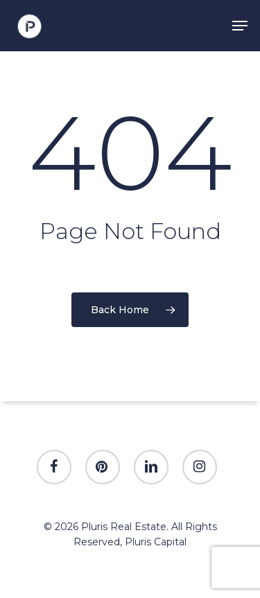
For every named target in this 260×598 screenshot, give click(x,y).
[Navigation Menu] (240, 26)
